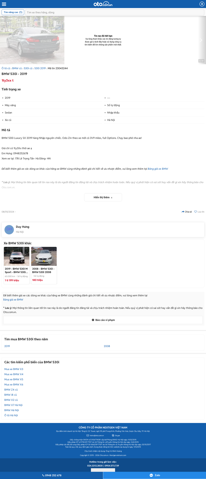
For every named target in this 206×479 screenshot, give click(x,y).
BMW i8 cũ (10, 394)
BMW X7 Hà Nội (13, 405)
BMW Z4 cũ (11, 389)
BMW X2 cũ (11, 400)
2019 (7, 98)
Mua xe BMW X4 (13, 374)
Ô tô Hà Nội (11, 415)
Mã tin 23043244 (58, 68)
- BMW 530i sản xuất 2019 (16, 270)
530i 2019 (40, 68)
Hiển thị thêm (102, 197)
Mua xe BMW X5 (13, 379)
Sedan (8, 112)
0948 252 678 (51, 475)
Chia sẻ (187, 211)
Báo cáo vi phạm (103, 320)
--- (108, 98)
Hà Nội (111, 120)
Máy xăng (10, 105)
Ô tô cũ (6, 68)
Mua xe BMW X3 (13, 369)
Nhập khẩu (113, 112)
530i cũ (28, 68)
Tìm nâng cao (13, 12)
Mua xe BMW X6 (13, 384)
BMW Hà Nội (11, 410)
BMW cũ (17, 68)
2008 (107, 346)
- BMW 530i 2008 (43, 270)
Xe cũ (8, 120)
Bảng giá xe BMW (158, 168)
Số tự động (113, 105)
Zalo (157, 475)
